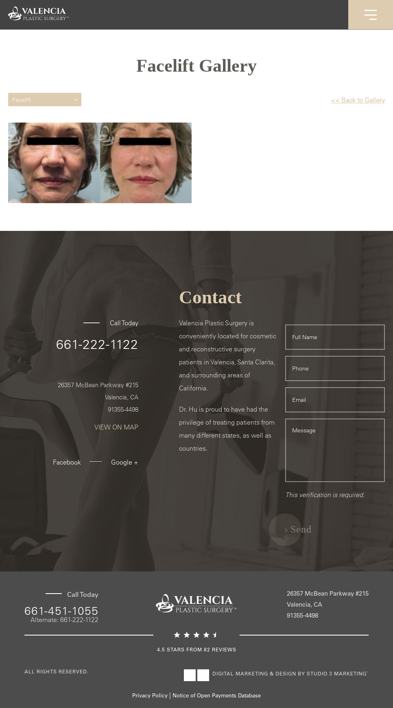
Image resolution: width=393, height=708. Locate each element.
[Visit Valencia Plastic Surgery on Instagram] (203, 675)
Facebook (67, 462)
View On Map (116, 427)
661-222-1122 (97, 344)
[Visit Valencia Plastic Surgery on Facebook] (190, 675)
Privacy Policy (150, 695)
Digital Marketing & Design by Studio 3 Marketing (290, 673)
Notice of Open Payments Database (216, 695)
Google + (124, 462)
